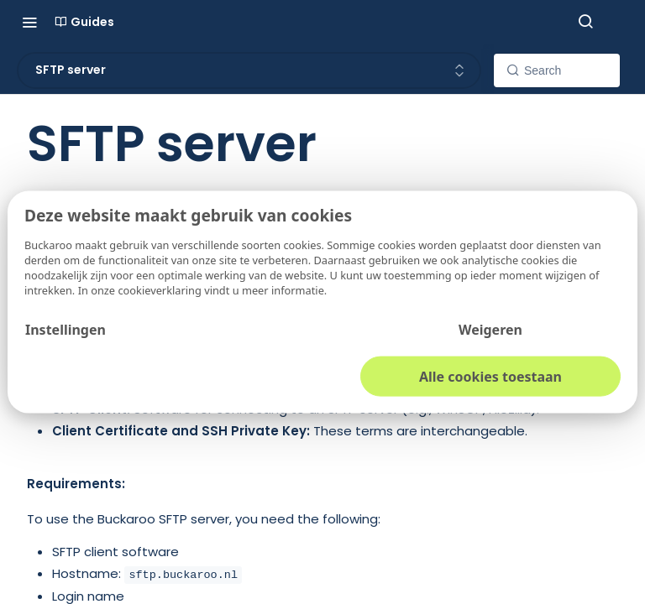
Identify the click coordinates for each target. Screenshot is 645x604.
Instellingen (65, 329)
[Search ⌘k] (585, 21)
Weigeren (490, 329)
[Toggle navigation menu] (29, 21)
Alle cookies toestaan (490, 376)
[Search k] (557, 70)
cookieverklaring (161, 289)
